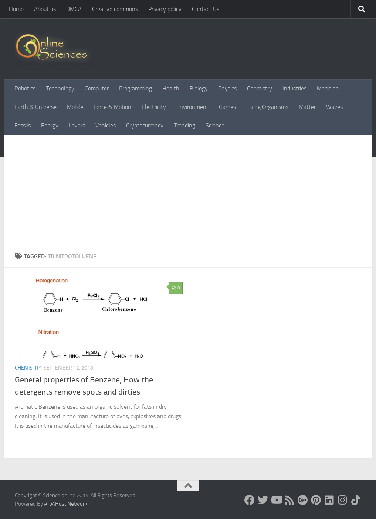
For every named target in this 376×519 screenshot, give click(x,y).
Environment (192, 106)
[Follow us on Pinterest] (316, 500)
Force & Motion (112, 106)
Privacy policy (165, 9)
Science (215, 125)
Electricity (154, 106)
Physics (227, 88)
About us (45, 9)
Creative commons (115, 9)
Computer (97, 88)
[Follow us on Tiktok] (356, 500)
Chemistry (259, 88)
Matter (307, 106)
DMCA (74, 9)
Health (170, 88)
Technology (60, 88)
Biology (199, 88)
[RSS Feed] (289, 500)
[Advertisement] (188, 190)
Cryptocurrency (144, 125)
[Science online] (249, 500)
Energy (49, 125)
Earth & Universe (35, 106)
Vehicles (105, 125)
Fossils (22, 125)
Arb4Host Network (65, 504)
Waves (334, 106)
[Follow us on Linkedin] (329, 500)
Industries (294, 88)
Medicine (328, 88)
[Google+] (303, 500)
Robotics (24, 88)
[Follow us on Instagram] (343, 500)
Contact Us (205, 9)
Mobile (75, 106)
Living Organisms (267, 106)
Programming (135, 88)
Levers (77, 125)
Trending (184, 125)
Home (16, 9)
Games (227, 106)
